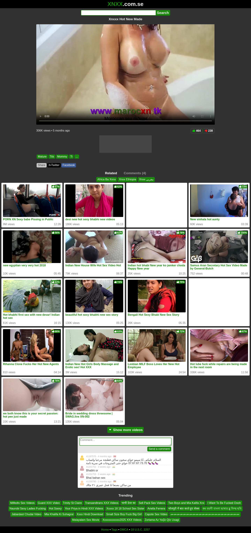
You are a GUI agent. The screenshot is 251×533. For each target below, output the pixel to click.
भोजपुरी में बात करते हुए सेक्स (183, 508)
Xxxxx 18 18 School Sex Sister (125, 508)
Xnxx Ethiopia (127, 179)
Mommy (62, 156)
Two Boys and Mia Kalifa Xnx (186, 502)
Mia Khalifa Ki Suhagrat (59, 514)
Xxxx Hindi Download (90, 514)
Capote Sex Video (156, 514)
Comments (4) (135, 173)
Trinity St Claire (72, 502)
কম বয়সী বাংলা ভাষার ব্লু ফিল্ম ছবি (222, 508)
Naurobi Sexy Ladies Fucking (28, 508)
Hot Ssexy (55, 508)
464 (196, 130)
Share (41, 165)
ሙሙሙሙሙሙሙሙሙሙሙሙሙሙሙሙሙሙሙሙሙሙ (204, 514)
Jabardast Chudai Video (26, 514)
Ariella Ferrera (156, 508)
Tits (52, 156)
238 (208, 130)
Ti (71, 156)
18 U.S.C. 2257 (140, 529)
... (77, 156)
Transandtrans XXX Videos (101, 502)
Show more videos (125, 430)
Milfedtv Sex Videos (22, 502)
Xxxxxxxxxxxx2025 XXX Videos (122, 519)
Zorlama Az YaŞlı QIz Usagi (162, 519)
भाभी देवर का (128, 502)
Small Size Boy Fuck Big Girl (124, 514)
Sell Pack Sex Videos (152, 502)
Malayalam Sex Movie (85, 519)
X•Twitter (53, 165)
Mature (42, 156)
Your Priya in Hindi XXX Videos (84, 508)
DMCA (124, 529)
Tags (114, 529)
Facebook (69, 165)
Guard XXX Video (49, 502)
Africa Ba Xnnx (106, 179)
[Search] (118, 13)
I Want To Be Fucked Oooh (224, 502)
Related (111, 173)
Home (105, 529)
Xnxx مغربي (146, 179)
